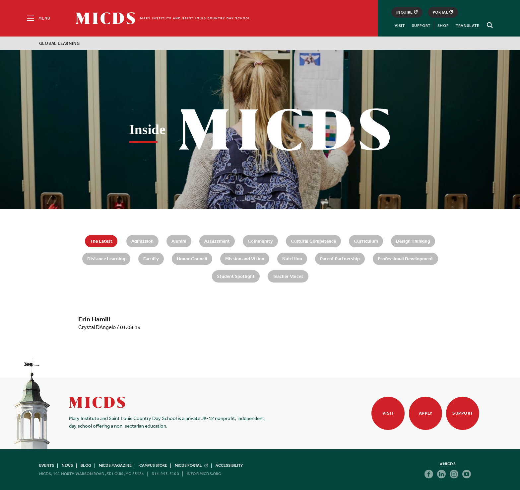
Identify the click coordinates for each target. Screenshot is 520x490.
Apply (425, 413)
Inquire (407, 12)
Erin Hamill (94, 319)
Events (46, 465)
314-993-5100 (165, 473)
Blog (86, 465)
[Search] (489, 25)
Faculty (151, 259)
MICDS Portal (191, 465)
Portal (443, 12)
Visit (400, 25)
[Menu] (38, 18)
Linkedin (441, 474)
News (67, 465)
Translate (467, 25)
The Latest (101, 241)
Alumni (178, 241)
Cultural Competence (313, 241)
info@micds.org (204, 473)
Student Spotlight (236, 276)
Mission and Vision (244, 259)
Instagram (454, 474)
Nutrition (292, 259)
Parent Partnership (340, 259)
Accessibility (229, 465)
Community (260, 241)
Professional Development (405, 259)
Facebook (428, 474)
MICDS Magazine (115, 465)
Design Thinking (413, 241)
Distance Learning (106, 259)
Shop (443, 25)
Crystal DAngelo (97, 327)
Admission (142, 241)
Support (421, 25)
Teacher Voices (288, 276)
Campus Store (153, 465)
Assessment (217, 241)
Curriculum (366, 241)
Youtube (466, 474)
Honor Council (192, 259)
